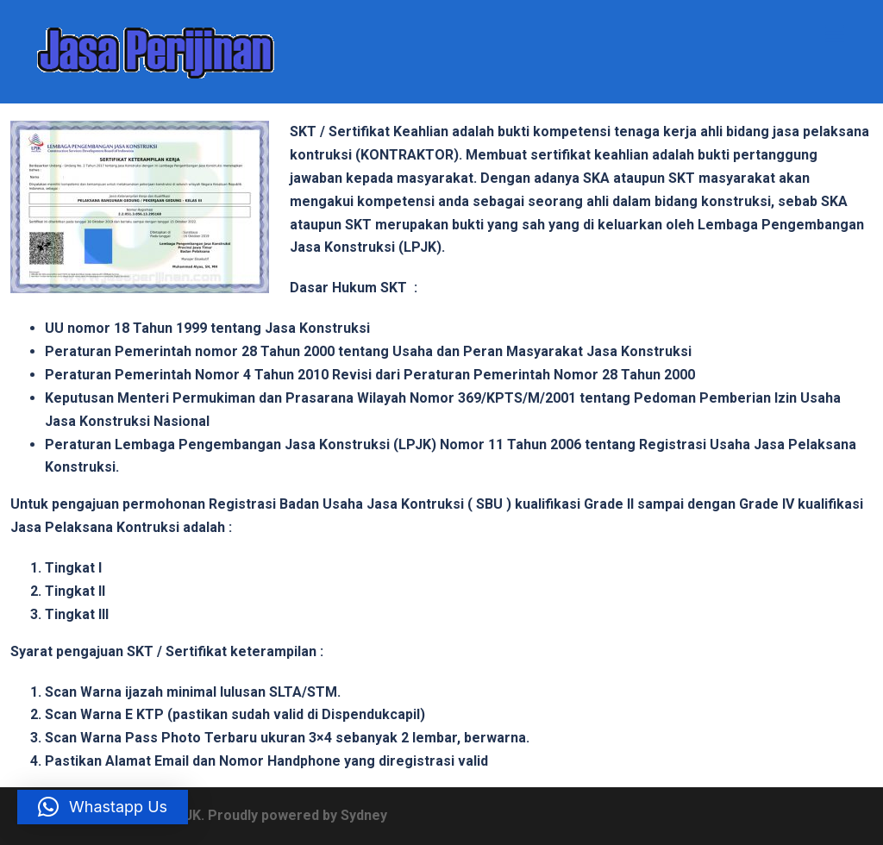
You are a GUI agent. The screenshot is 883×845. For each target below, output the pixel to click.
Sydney (364, 815)
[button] (102, 807)
